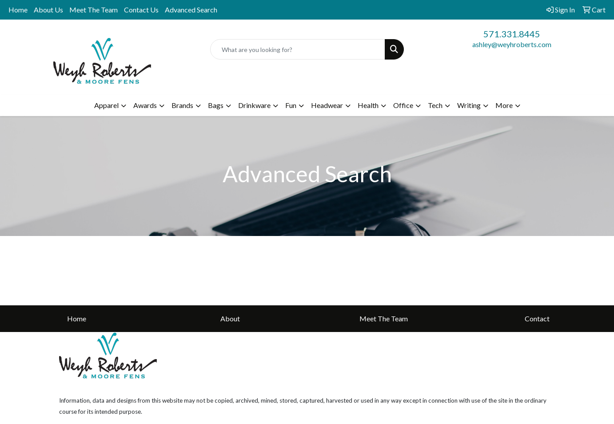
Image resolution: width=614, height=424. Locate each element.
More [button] (504, 105)
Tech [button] (435, 105)
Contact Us (141, 9)
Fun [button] (290, 105)
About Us (48, 9)
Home (18, 9)
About (230, 318)
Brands (182, 105)
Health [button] (368, 105)
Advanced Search (191, 9)
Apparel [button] (106, 105)
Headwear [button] (327, 105)
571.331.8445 (511, 33)
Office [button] (403, 105)
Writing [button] (469, 105)
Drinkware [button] (254, 105)
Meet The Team (93, 9)
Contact (537, 318)
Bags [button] (215, 105)
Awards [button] (145, 105)
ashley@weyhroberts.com (511, 44)
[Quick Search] (298, 49)
